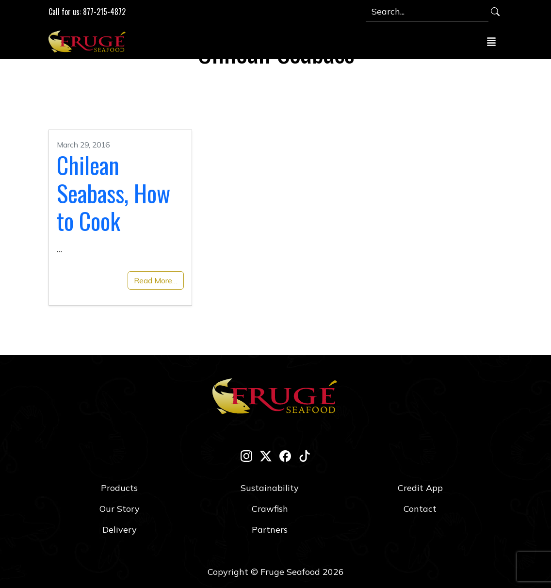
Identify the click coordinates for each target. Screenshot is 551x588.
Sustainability (270, 487)
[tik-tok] (304, 456)
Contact (420, 508)
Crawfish (270, 508)
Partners (270, 529)
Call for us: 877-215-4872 (87, 11)
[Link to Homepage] (89, 41)
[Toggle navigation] (491, 41)
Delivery (119, 529)
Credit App (420, 487)
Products (119, 487)
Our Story (119, 508)
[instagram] (246, 456)
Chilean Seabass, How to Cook (113, 192)
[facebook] (285, 456)
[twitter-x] (266, 456)
